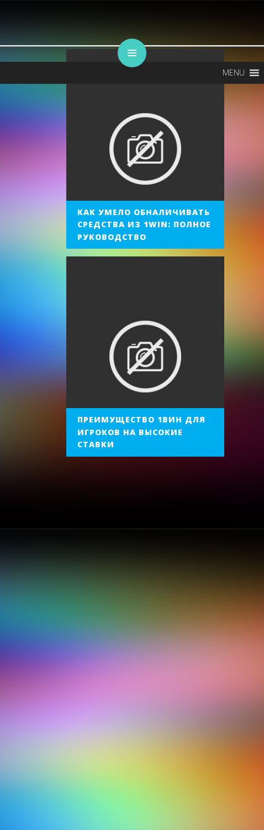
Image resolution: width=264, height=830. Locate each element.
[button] (234, 73)
